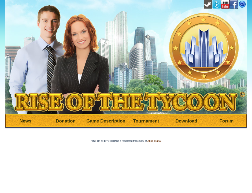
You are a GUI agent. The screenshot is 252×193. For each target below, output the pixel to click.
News (25, 121)
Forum (227, 121)
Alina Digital (154, 141)
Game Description (105, 121)
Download (186, 121)
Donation (66, 121)
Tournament (146, 121)
